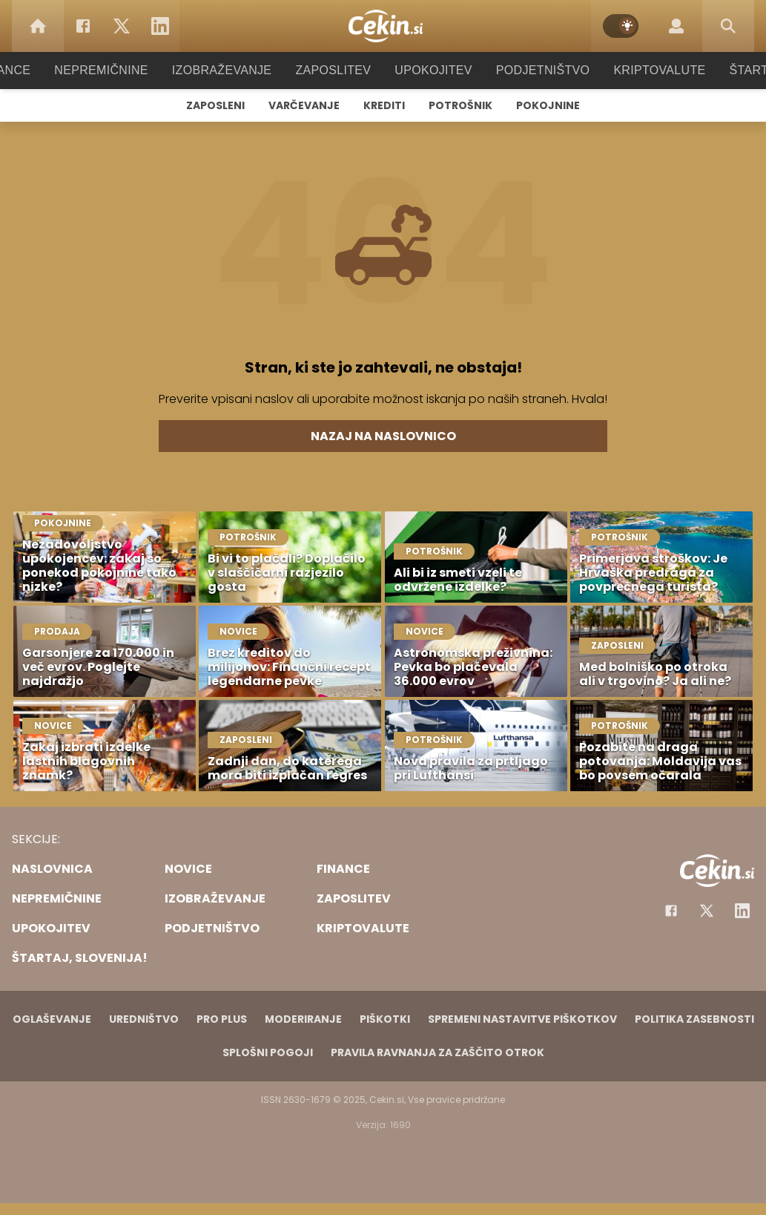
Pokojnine (548, 105)
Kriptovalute (644, 70)
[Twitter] (121, 26)
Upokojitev (429, 70)
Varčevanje (304, 105)
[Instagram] (742, 911)
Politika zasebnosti (694, 1019)
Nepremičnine (116, 70)
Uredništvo (144, 1019)
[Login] (676, 26)
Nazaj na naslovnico (383, 436)
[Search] (728, 26)
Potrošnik (460, 105)
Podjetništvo (533, 70)
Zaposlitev (334, 70)
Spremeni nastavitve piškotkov (522, 1019)
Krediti (384, 105)
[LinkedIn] (160, 26)
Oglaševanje (52, 1019)
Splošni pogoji (267, 1052)
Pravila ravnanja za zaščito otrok (437, 1052)
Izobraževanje (228, 70)
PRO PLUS (222, 1019)
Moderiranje (303, 1019)
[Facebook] (83, 26)
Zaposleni (215, 105)
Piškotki (385, 1019)
